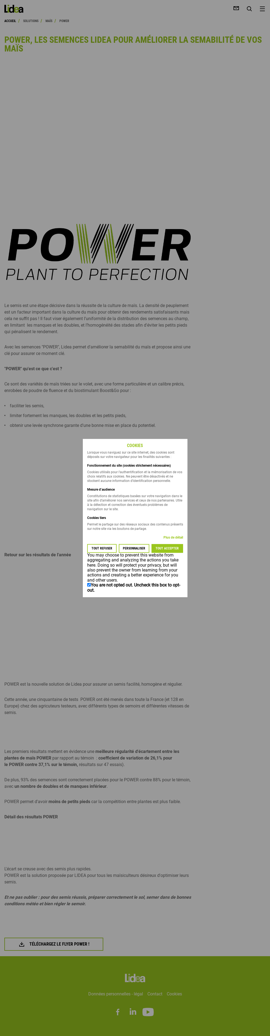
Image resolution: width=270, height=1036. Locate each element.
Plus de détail (173, 537)
